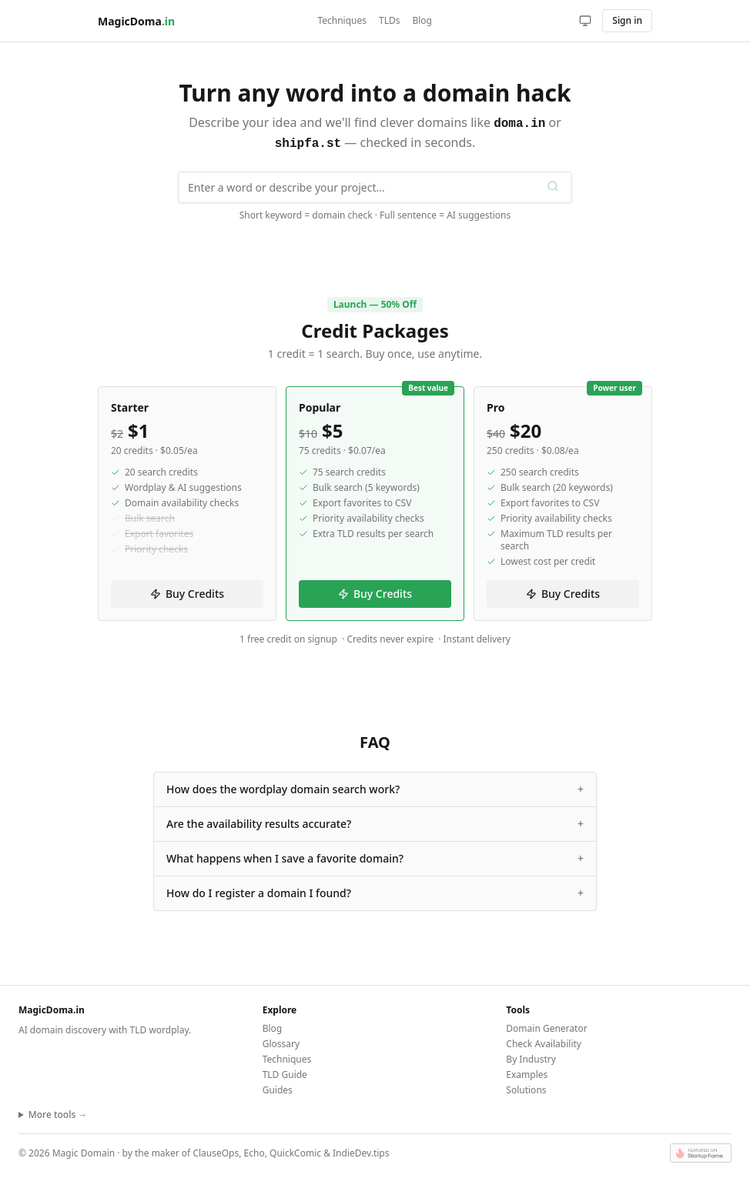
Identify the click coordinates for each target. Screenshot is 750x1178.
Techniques (342, 21)
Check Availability (543, 1040)
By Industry (530, 1056)
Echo (254, 1149)
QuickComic (295, 1149)
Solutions (526, 1086)
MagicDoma (136, 21)
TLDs (389, 21)
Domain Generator (546, 1025)
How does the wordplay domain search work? (375, 786)
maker (165, 1149)
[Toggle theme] (585, 21)
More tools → (58, 1112)
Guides (278, 1086)
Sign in (627, 20)
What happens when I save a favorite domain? (375, 855)
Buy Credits (187, 590)
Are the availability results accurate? (375, 821)
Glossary (281, 1040)
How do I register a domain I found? (375, 890)
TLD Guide (285, 1071)
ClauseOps (216, 1149)
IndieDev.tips (361, 1149)
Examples (526, 1071)
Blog (422, 21)
